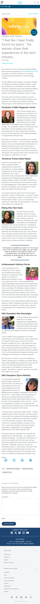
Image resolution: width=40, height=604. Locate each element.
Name (3, 518)
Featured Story (7, 63)
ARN (23, 71)
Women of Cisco (7, 472)
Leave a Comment (33, 13)
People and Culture (27, 468)
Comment (5, 497)
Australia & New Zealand (13, 468)
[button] (4, 6)
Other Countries (29, 543)
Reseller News (33, 71)
